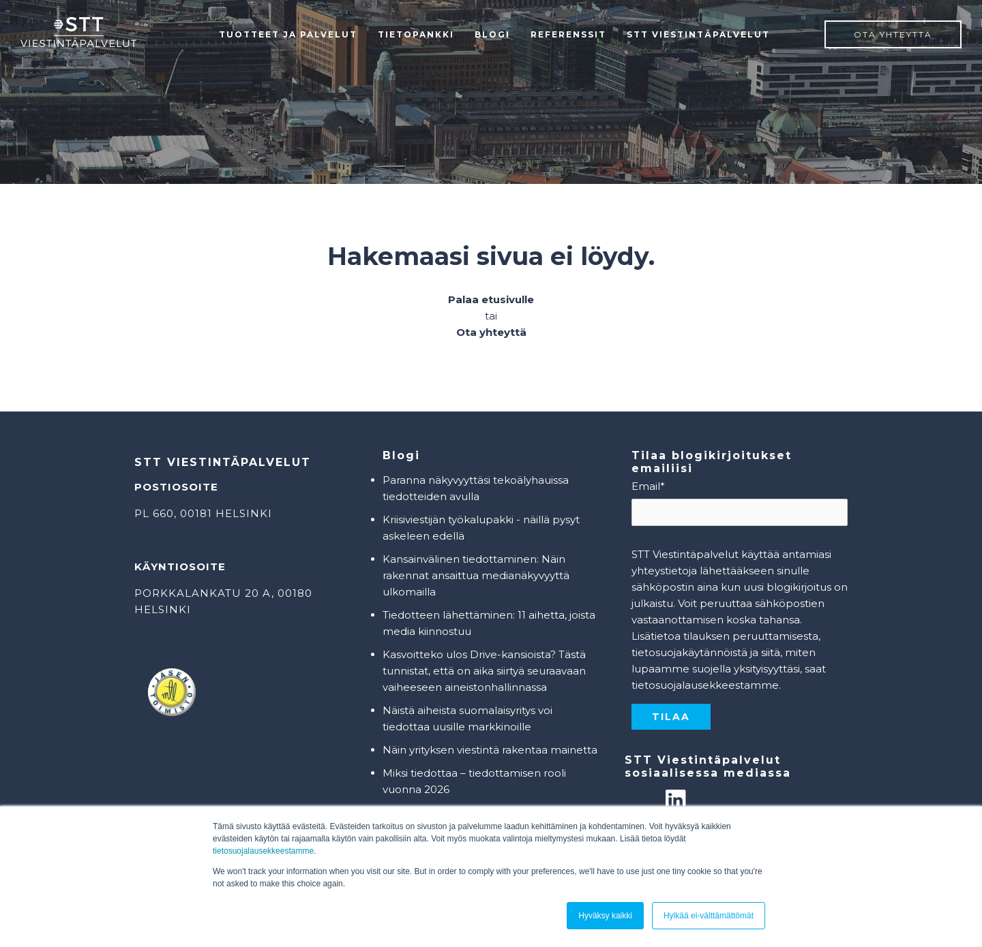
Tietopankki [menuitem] (416, 34)
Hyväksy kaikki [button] (605, 915)
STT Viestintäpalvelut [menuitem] (698, 34)
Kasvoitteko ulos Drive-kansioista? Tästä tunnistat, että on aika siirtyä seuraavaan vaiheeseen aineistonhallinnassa (484, 671)
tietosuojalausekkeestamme (263, 851)
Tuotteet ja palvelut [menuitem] (288, 34)
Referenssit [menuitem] (568, 34)
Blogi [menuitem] (492, 34)
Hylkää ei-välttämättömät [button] (709, 915)
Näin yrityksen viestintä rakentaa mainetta (490, 749)
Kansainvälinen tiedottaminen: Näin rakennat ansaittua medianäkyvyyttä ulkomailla (476, 575)
